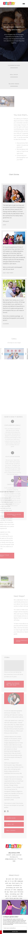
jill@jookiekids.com (10, 859)
